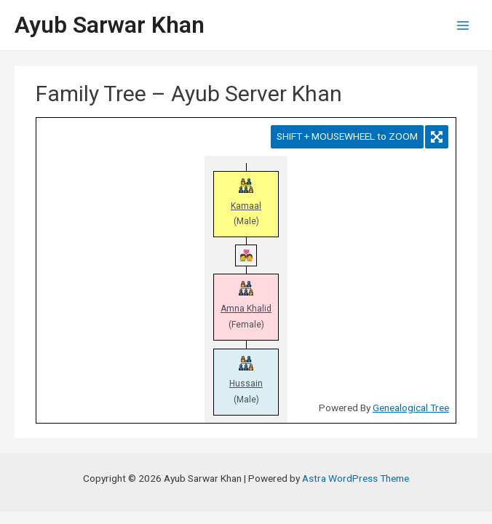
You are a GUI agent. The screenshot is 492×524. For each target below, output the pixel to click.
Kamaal (246, 206)
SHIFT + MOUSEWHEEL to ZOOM (347, 136)
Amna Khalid (246, 308)
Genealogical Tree (411, 407)
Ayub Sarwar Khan (110, 25)
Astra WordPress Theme (355, 478)
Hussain (246, 383)
